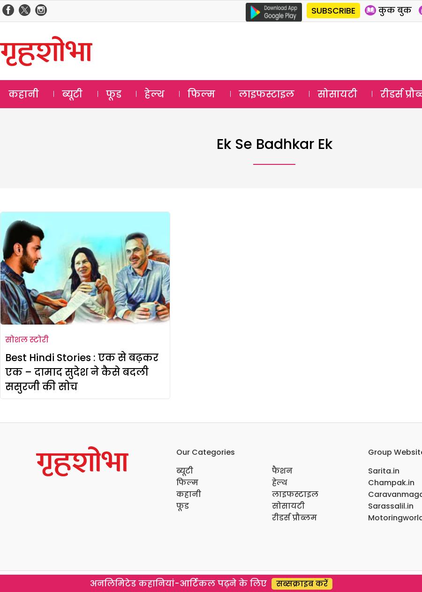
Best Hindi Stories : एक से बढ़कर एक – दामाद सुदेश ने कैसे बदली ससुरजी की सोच (81, 372)
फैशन (282, 471)
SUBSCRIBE (333, 10)
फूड (113, 94)
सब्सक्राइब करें (302, 583)
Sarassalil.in (391, 506)
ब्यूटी (72, 94)
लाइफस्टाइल (266, 94)
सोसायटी (337, 94)
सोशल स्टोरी (27, 339)
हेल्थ (154, 94)
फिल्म (201, 94)
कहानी (23, 94)
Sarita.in (383, 471)
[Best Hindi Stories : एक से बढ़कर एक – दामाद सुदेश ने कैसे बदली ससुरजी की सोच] (85, 268)
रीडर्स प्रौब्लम (294, 517)
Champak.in (391, 482)
